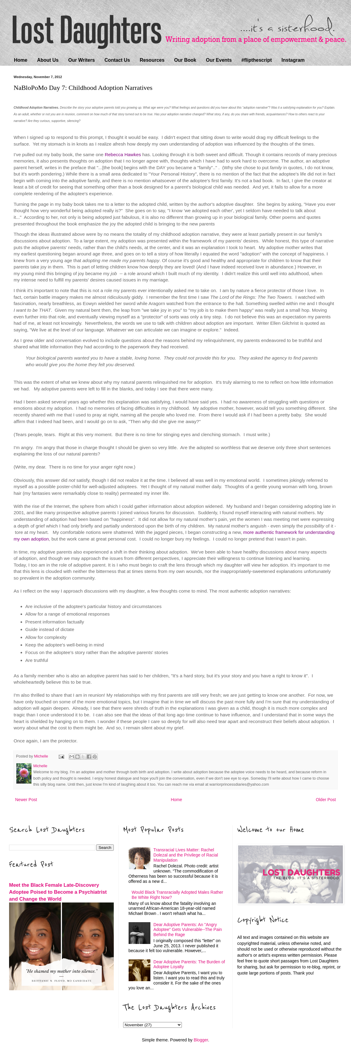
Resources (152, 60)
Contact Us (117, 60)
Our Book (185, 60)
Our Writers (81, 60)
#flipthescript (256, 60)
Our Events (218, 60)
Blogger (201, 1039)
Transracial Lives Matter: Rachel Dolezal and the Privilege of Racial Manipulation (185, 855)
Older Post (326, 799)
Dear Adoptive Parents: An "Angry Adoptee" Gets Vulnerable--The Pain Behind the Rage (187, 929)
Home (20, 60)
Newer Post (26, 799)
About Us (47, 60)
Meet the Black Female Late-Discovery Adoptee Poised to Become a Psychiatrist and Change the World (58, 892)
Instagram (292, 60)
